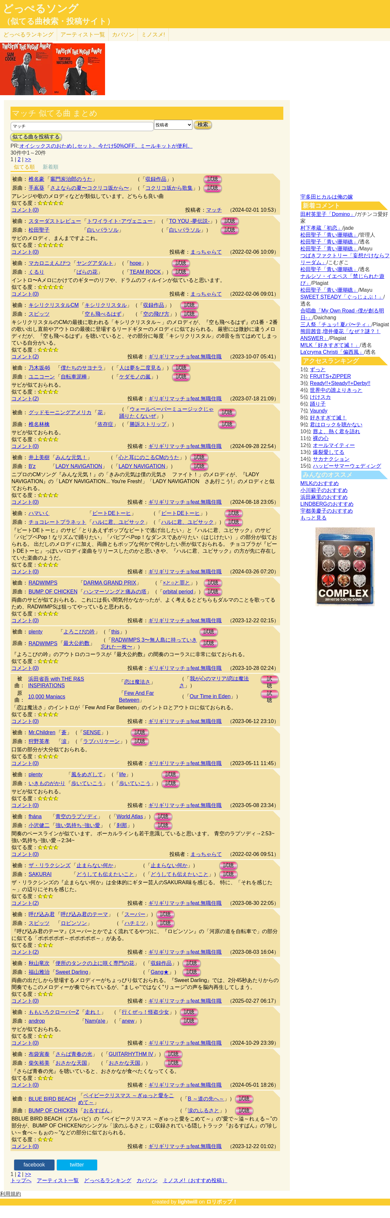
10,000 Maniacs (46, 696)
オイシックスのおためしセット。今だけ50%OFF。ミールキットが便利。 (106, 146)
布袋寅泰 (39, 1054)
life (122, 774)
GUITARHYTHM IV (131, 1054)
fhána (35, 816)
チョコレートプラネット (57, 522)
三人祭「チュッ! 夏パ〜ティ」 (336, 324)
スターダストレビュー (55, 221)
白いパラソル (103, 230)
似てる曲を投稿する (36, 136)
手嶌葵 (36, 188)
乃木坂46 (39, 368)
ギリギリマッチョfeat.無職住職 (185, 356)
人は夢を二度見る (140, 368)
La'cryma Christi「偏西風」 (332, 352)
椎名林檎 (39, 424)
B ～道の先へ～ (206, 1098)
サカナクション (331, 459)
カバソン (123, 35)
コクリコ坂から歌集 (169, 188)
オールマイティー (334, 445)
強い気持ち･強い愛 (77, 825)
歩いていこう (87, 783)
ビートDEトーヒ (111, 513)
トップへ (21, 1180)
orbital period (178, 591)
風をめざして (87, 774)
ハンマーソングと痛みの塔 (114, 591)
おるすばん (96, 1110)
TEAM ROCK (145, 272)
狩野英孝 (39, 741)
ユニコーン (42, 376)
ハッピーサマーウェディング (347, 466)
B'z (32, 466)
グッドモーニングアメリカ (60, 412)
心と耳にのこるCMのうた (149, 457)
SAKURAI (40, 874)
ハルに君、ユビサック (118, 522)
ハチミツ (134, 923)
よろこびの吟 (79, 631)
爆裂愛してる (328, 452)
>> (28, 159)
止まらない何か (94, 865)
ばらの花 (87, 272)
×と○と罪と (176, 583)
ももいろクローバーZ (54, 1012)
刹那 (122, 825)
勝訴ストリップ (148, 424)
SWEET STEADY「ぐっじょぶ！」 (341, 297)
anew (128, 1021)
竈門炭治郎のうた (71, 179)
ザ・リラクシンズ (50, 865)
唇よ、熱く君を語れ (336, 431)
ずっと (318, 369)
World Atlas (130, 816)
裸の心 (321, 438)
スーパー (134, 914)
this (115, 631)
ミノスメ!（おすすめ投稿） (195, 1180)
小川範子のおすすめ (324, 490)
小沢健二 (39, 825)
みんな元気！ (71, 457)
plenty (36, 631)
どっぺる (28, 35)
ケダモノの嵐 (135, 376)
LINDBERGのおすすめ (327, 504)
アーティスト (82, 35)
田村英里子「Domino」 (327, 214)
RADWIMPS (43, 583)
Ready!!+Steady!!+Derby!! (340, 383)
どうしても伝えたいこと (105, 874)
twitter (77, 1164)
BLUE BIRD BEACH (52, 1099)
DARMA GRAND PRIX (109, 583)
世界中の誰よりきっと (336, 390)
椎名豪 (36, 179)
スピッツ (39, 314)
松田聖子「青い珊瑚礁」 (329, 235)
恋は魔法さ (137, 682)
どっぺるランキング (107, 1180)
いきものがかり (47, 783)
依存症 (105, 424)
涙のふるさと (203, 1110)
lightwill (188, 1202)
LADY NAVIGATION (78, 466)
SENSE (92, 732)
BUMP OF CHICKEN (53, 591)
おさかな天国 (71, 1063)
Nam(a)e (95, 1021)
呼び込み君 (42, 914)
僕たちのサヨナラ (82, 368)
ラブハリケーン (101, 741)
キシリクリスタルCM (54, 305)
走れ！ (93, 1012)
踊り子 (318, 404)
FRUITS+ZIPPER (330, 376)
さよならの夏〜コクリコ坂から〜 (89, 188)
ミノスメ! (153, 35)
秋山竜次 (39, 963)
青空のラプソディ (76, 816)
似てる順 (24, 167)
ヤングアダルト (94, 263)
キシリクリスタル (106, 305)
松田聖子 (39, 230)
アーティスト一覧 (58, 1180)
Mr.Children (42, 732)
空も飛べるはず (103, 314)
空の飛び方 (156, 314)
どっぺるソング (40, 8)
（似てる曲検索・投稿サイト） (59, 21)
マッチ (214, 210)
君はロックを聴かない (336, 424)
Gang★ (160, 972)
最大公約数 (76, 643)
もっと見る (313, 518)
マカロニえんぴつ (50, 263)
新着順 (50, 167)
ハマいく (39, 513)
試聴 (212, 179)
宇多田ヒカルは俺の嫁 (326, 197)
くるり (36, 272)
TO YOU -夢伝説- (189, 221)
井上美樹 (39, 457)
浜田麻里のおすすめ (324, 497)
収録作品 (155, 179)
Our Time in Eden (210, 696)
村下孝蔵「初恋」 (321, 228)
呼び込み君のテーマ (84, 914)
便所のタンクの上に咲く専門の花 (94, 963)
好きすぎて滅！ (328, 417)
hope (135, 263)
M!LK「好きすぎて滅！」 (330, 345)
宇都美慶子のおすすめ (326, 511)
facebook (34, 1164)
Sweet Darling (71, 972)
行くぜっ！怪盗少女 (145, 1012)
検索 (203, 124)
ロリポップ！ (222, 1202)
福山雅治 (39, 972)
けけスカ (320, 397)
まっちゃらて (206, 252)
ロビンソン (74, 923)
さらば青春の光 (73, 1054)
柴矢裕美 (39, 1063)
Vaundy (318, 411)
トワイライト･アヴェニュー (120, 221)
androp (37, 1021)
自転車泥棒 (74, 376)
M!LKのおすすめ (319, 483)
